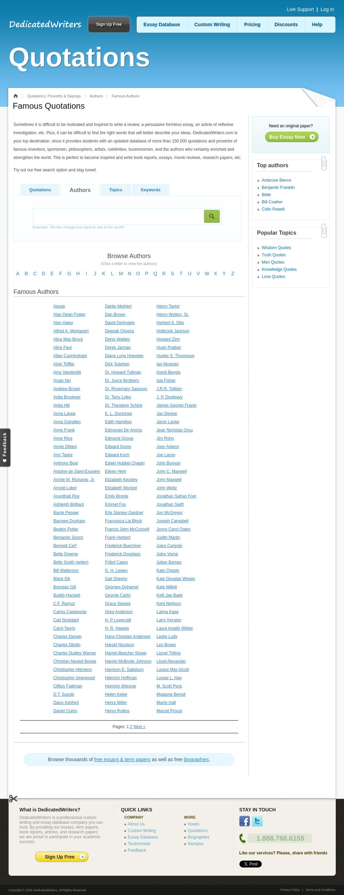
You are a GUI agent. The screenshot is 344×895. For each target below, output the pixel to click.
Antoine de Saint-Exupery (76, 471)
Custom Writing (212, 24)
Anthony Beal (65, 463)
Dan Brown (115, 314)
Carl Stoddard (66, 620)
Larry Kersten (169, 620)
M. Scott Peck (169, 686)
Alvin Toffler (64, 364)
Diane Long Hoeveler (124, 355)
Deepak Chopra (119, 331)
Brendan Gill (64, 587)
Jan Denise (167, 413)
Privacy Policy (290, 890)
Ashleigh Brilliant (68, 504)
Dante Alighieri (118, 306)
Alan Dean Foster (69, 314)
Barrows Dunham (69, 521)
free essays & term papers (122, 759)
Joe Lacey (166, 454)
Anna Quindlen (66, 421)
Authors (96, 96)
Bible (266, 194)
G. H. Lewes (116, 570)
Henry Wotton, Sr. (173, 314)
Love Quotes (273, 276)
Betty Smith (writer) (70, 562)
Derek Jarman (118, 347)
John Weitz (167, 488)
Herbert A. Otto (170, 322)
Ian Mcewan (168, 364)
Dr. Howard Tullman (123, 372)
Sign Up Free (109, 24)
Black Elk (61, 578)
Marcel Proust (169, 710)
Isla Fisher (166, 380)
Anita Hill (61, 405)
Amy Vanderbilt (67, 372)
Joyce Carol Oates (174, 529)
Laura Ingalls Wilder (175, 628)
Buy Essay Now (287, 137)
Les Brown (166, 644)
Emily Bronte (116, 496)
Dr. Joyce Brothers (122, 380)
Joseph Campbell (173, 521)
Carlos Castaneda (69, 611)
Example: (79, 227)
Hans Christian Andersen (128, 636)
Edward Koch (117, 454)
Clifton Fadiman (67, 686)
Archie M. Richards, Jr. (74, 479)
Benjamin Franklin (278, 187)
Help (317, 24)
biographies (196, 759)
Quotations (40, 190)
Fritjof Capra (116, 562)
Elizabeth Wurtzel (121, 488)
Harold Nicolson (119, 644)
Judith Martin (168, 537)
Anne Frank (64, 430)
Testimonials (139, 843)
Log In (327, 9)
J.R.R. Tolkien (169, 388)
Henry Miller (116, 702)
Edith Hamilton (118, 421)
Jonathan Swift (170, 504)
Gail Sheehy (116, 578)
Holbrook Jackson (173, 331)
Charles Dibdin (66, 644)
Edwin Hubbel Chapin (124, 463)
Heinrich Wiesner (120, 686)
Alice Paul (62, 347)
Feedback (137, 850)
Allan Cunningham (70, 355)
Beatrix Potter (65, 529)
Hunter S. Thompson (176, 355)
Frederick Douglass (122, 554)
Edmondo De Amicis (123, 430)
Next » (139, 726)
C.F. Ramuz (64, 603)
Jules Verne (167, 554)
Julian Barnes (169, 562)
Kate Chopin (168, 570)
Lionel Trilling (169, 653)
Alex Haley (63, 322)
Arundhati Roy (66, 496)
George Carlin (118, 595)
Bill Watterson (66, 570)
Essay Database (161, 24)
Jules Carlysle (169, 545)
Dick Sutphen (117, 364)
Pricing (252, 24)
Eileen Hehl (115, 471)
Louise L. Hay (169, 677)
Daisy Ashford (66, 702)
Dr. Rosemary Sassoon (126, 388)
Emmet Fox (115, 504)
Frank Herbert (117, 537)
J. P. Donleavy (170, 397)
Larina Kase (168, 611)
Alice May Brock (68, 339)
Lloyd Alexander (171, 661)
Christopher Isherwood (74, 677)
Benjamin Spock (68, 537)
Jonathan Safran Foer (176, 496)
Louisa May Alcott (173, 669)
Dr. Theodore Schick (123, 405)
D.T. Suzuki (63, 694)
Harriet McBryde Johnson (128, 661)
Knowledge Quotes (279, 269)
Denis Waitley (117, 339)
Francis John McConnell (127, 529)
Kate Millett (167, 587)
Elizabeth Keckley (121, 479)
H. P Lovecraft (118, 620)
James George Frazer (177, 405)
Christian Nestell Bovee (74, 661)
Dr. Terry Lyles (118, 397)
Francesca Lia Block (123, 521)
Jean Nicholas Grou (175, 430)
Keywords (150, 190)
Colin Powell (273, 209)
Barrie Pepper (66, 512)
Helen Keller (116, 694)
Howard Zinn (168, 339)
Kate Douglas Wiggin (176, 578)
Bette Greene (65, 554)
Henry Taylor (168, 306)
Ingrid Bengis (169, 372)
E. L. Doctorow (118, 413)
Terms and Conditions (320, 890)
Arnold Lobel (64, 488)
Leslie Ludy (167, 636)
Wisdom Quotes (276, 247)
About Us (136, 824)
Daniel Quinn (65, 710)
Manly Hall (166, 702)
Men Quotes (273, 262)
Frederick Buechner (123, 545)
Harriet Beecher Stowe (126, 653)
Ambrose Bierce (276, 180)
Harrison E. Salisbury (124, 669)
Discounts (286, 24)
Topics (115, 190)
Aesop (59, 306)
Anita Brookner (66, 397)
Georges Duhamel (121, 587)
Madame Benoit (171, 694)
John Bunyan (169, 463)
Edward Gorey (118, 446)
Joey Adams (168, 446)
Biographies (198, 837)
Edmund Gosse (119, 438)
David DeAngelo (120, 322)
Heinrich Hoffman (121, 677)
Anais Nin (62, 380)
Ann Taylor (63, 454)
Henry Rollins (117, 710)
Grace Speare (118, 603)
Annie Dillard (65, 446)
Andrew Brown (66, 388)
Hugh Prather (169, 347)
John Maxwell (169, 479)
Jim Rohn (165, 438)
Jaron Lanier (168, 421)
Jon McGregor (170, 512)
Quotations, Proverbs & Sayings (54, 96)
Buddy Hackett (66, 595)
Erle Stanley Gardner (124, 512)
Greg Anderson (119, 611)
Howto (194, 824)
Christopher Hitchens (72, 669)
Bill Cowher (272, 202)
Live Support (300, 9)
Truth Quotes (274, 255)
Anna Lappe (64, 413)
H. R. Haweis (117, 628)
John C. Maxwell (172, 471)
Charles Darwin (67, 636)
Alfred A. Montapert (71, 331)
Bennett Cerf (64, 545)
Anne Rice (62, 438)
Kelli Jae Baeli (169, 595)
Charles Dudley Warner (74, 653)
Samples (196, 843)
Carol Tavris (64, 628)
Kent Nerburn (169, 603)
